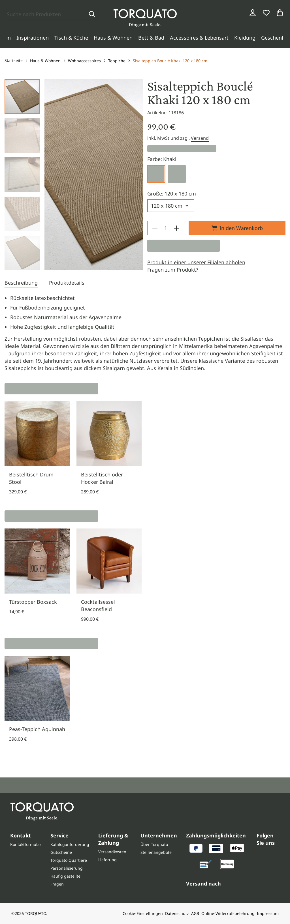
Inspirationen (32, 37)
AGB (195, 913)
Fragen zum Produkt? (172, 269)
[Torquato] (145, 18)
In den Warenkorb (237, 228)
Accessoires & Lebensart (199, 37)
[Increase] (176, 228)
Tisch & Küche (71, 37)
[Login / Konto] (252, 12)
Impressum (268, 913)
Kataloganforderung (69, 844)
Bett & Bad (151, 37)
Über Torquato (154, 844)
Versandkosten (112, 851)
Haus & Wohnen (113, 37)
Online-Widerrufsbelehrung (228, 913)
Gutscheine (61, 852)
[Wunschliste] (266, 12)
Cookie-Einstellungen (143, 913)
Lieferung (107, 859)
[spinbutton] (166, 228)
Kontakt (20, 835)
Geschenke (274, 37)
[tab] (21, 283)
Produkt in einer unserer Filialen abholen (196, 262)
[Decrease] (155, 228)
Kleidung (244, 37)
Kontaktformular (25, 844)
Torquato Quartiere (68, 860)
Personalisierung (66, 868)
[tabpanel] (145, 333)
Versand (200, 138)
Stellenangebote (156, 852)
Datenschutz (177, 913)
